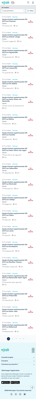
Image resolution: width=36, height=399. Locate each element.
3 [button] (16, 339)
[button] (28, 2)
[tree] (18, 174)
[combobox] (13, 11)
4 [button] (19, 339)
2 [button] (12, 339)
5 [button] (23, 339)
